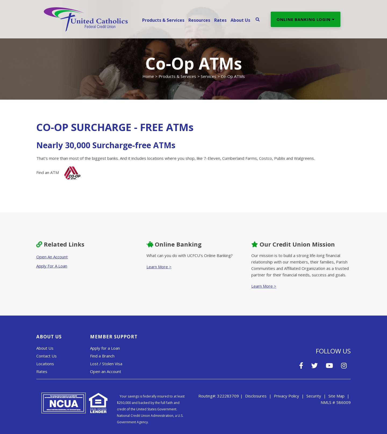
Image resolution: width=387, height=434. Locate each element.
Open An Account (52, 256)
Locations (45, 363)
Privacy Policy (286, 396)
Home (148, 76)
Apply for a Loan (105, 348)
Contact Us (46, 356)
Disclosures (256, 396)
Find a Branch (102, 356)
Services (208, 76)
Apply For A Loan (51, 266)
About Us (44, 348)
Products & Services (177, 76)
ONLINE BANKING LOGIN (306, 19)
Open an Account (105, 371)
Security (313, 396)
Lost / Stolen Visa (106, 363)
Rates (41, 371)
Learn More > (158, 266)
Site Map (336, 396)
